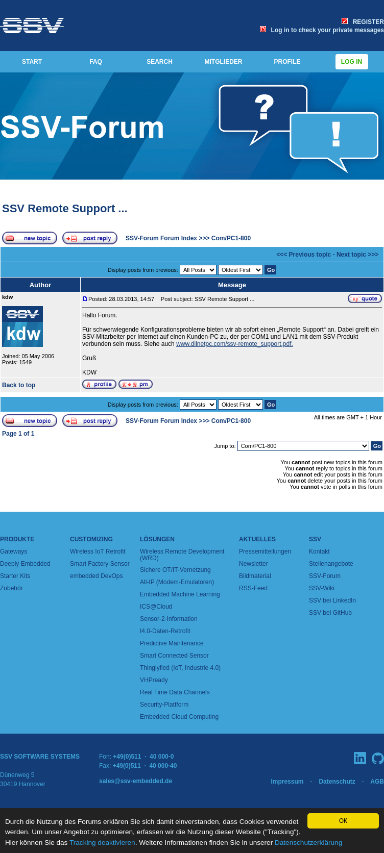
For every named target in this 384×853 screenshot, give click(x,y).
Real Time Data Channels (175, 692)
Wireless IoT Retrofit (97, 551)
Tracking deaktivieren (102, 842)
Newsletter (253, 563)
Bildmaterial (255, 576)
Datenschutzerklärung (308, 842)
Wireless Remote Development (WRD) (182, 555)
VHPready (154, 680)
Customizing (91, 539)
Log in (352, 61)
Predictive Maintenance (172, 643)
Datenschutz (337, 781)
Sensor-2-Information (169, 618)
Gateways (13, 551)
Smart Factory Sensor (100, 563)
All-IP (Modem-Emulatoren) (177, 582)
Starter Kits (15, 576)
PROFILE (287, 61)
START (32, 61)
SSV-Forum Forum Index (161, 238)
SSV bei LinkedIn (332, 600)
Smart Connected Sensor (174, 655)
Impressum (287, 781)
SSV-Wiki (321, 588)
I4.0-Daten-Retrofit (165, 631)
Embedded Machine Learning (180, 594)
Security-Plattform (164, 704)
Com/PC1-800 (231, 238)
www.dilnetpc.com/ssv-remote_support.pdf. (234, 343)
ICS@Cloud (156, 606)
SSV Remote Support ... (65, 208)
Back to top (18, 385)
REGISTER (363, 22)
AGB (377, 781)
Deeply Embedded (25, 563)
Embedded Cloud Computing (179, 716)
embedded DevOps (96, 576)
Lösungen (157, 539)
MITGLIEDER (224, 61)
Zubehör (11, 588)
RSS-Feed (253, 588)
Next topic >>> (357, 254)
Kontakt (319, 551)
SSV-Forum (325, 576)
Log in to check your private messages (322, 30)
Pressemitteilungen (265, 551)
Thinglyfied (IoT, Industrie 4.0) (180, 667)
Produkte (17, 539)
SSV (315, 539)
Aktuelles (257, 539)
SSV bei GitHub (330, 612)
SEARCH (160, 61)
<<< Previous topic (303, 254)
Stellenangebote (331, 563)
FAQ (95, 61)
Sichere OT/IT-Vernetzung (175, 569)
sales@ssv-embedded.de (135, 781)
